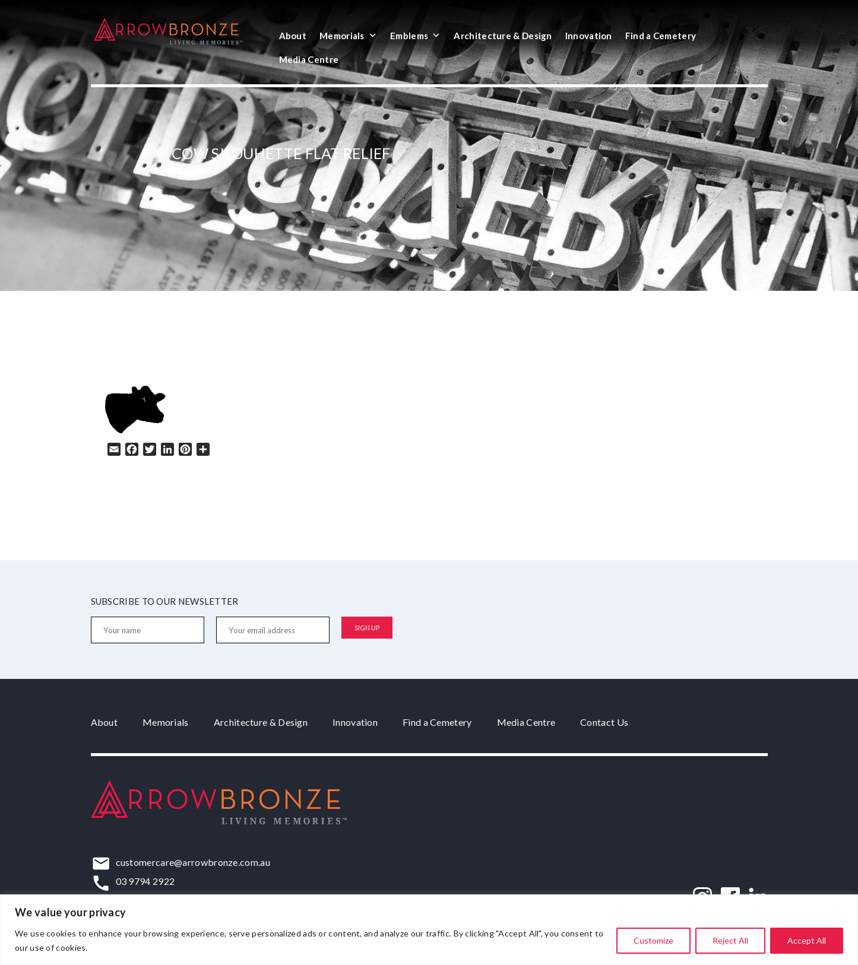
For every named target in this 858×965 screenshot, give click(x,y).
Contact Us (604, 722)
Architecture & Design (503, 35)
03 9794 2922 (145, 881)
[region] (429, 929)
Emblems (415, 35)
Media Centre (309, 59)
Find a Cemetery (660, 35)
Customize (653, 940)
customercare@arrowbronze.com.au (193, 862)
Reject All (730, 940)
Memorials (348, 35)
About (293, 35)
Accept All (806, 940)
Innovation (588, 35)
